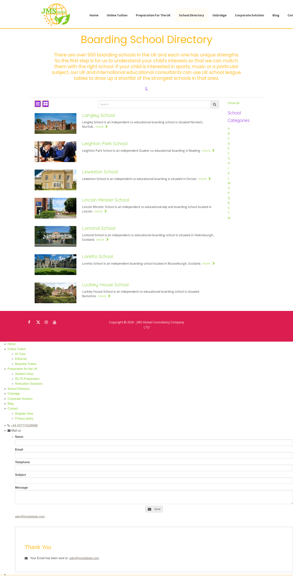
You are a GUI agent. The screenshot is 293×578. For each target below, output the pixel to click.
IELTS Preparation (27, 378)
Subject (20, 474)
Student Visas (24, 373)
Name (19, 436)
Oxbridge (219, 15)
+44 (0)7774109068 (24, 425)
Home (94, 15)
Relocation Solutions (29, 383)
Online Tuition (117, 15)
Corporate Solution (249, 15)
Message (21, 487)
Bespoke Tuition (26, 364)
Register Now (24, 413)
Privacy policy (24, 418)
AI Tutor (20, 354)
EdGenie (21, 358)
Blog (275, 15)
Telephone (22, 462)
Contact (13, 408)
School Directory (191, 15)
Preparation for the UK (153, 15)
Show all (233, 103)
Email (19, 449)
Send (154, 508)
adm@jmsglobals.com (30, 516)
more (101, 126)
